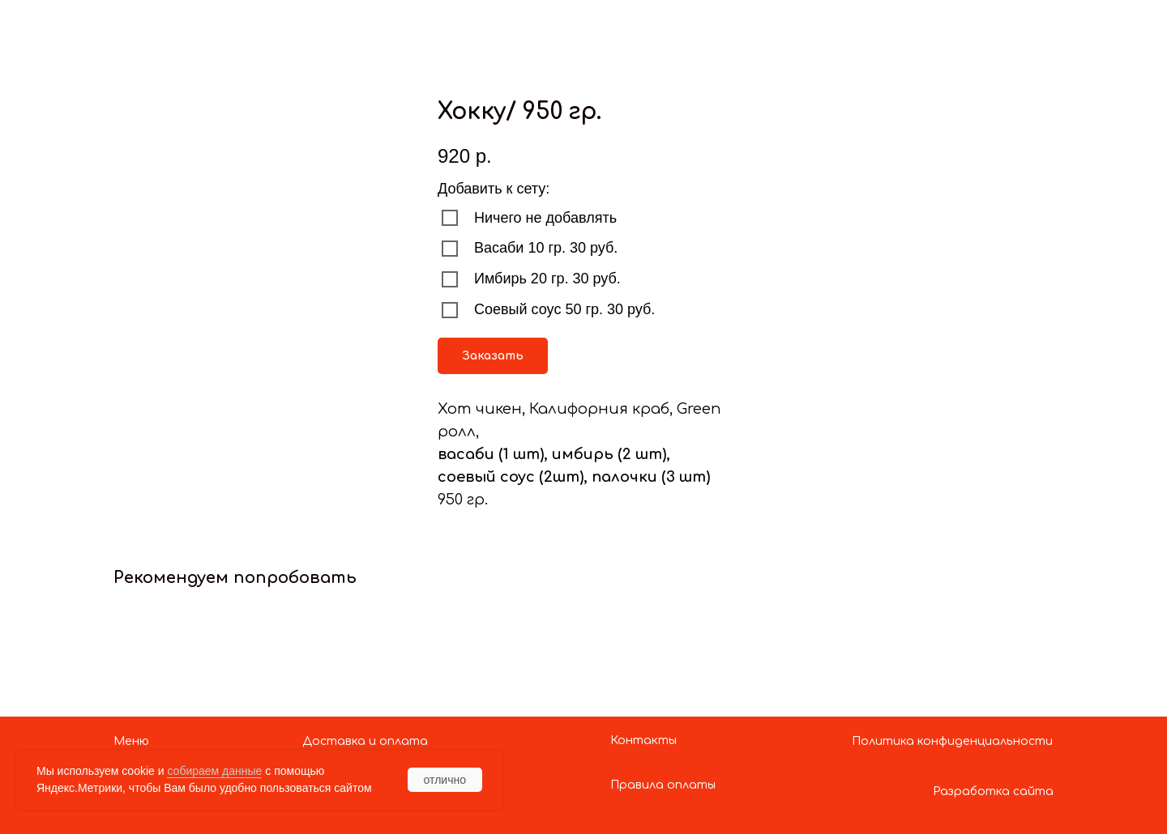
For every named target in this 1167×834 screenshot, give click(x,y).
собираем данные (214, 770)
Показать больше (94, 27)
